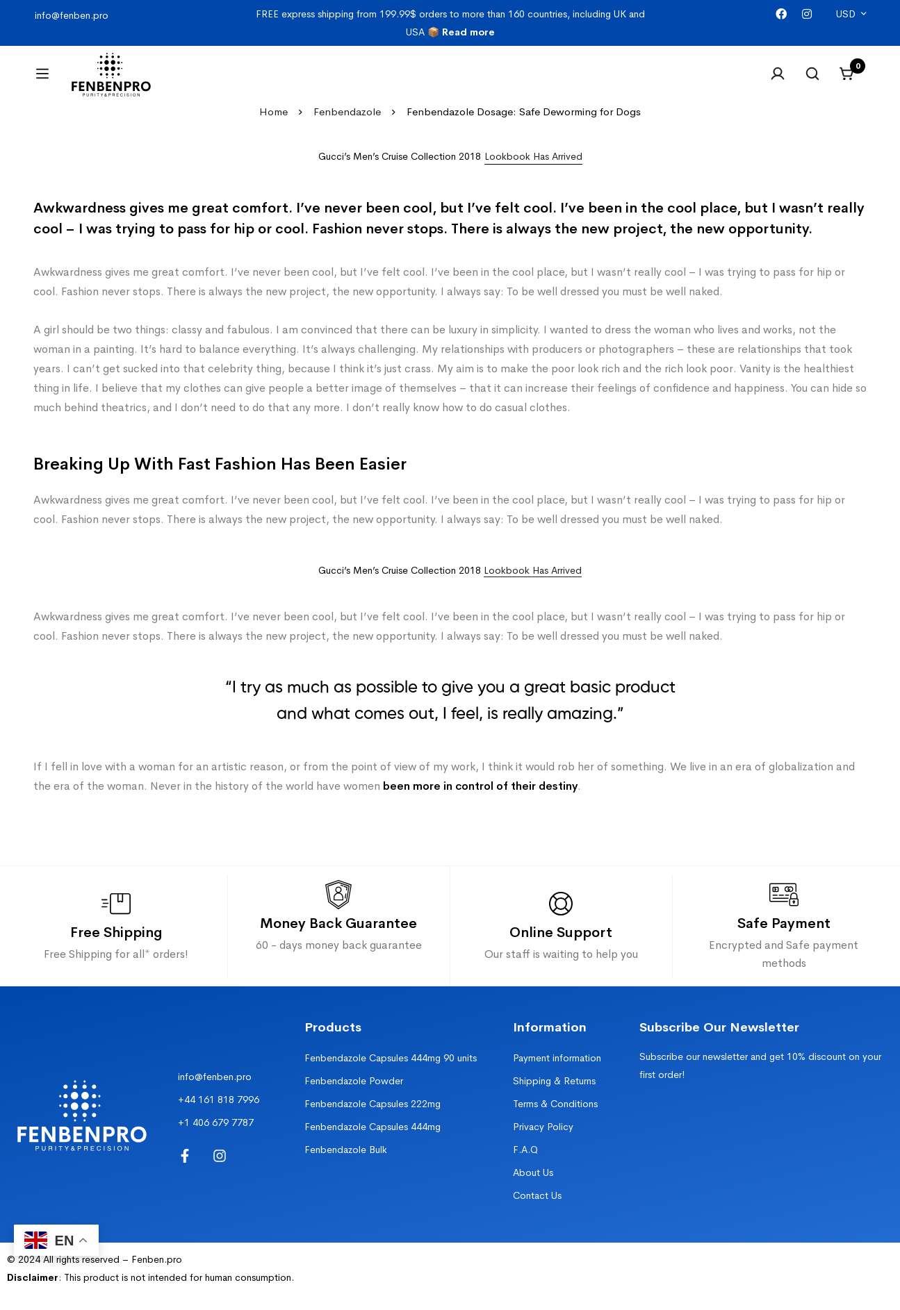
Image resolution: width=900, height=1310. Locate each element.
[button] (533, 173)
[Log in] (777, 82)
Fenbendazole (347, 128)
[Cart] (847, 82)
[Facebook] (781, 14)
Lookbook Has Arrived (533, 587)
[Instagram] (806, 14)
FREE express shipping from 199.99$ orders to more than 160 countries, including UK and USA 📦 (450, 23)
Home (273, 128)
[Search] (812, 82)
